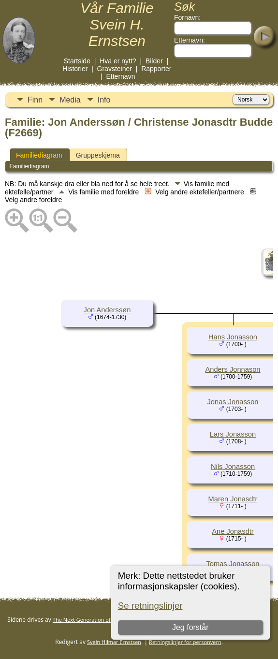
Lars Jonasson (233, 434)
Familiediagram (39, 155)
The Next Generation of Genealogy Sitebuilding (111, 619)
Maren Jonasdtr (233, 499)
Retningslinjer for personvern (185, 641)
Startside (77, 61)
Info (104, 100)
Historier (75, 69)
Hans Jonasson (232, 337)
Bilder (154, 61)
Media (70, 100)
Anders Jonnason (232, 369)
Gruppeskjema (98, 155)
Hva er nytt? (118, 61)
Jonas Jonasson (233, 402)
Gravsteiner (114, 69)
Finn (35, 100)
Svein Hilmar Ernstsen (114, 641)
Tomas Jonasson (233, 564)
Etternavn (120, 76)
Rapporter (156, 69)
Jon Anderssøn (107, 310)
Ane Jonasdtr (232, 531)
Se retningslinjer (150, 605)
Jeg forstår (190, 627)
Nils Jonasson (233, 466)
